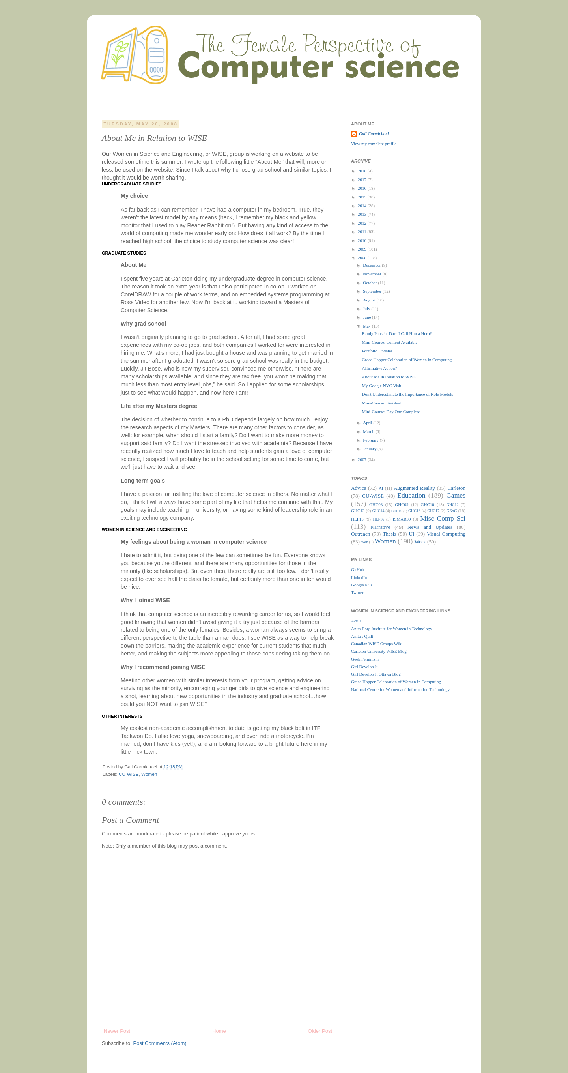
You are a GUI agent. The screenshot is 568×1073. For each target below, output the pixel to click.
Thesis (389, 534)
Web (364, 542)
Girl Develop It (364, 666)
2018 (363, 171)
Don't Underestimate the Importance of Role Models (407, 394)
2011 (362, 231)
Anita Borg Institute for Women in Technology (391, 628)
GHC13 (357, 510)
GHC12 (453, 504)
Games (455, 495)
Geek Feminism (365, 659)
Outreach (360, 534)
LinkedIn (359, 577)
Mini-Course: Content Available (389, 342)
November (372, 274)
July (367, 308)
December (372, 265)
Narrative (380, 527)
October (370, 282)
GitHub (357, 569)
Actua (356, 620)
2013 (363, 214)
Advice (358, 488)
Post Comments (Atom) (160, 1043)
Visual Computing (446, 534)
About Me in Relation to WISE (389, 377)
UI (411, 534)
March (369, 431)
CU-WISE (129, 774)
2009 (363, 249)
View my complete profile (373, 143)
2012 (363, 223)
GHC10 (427, 504)
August (370, 300)
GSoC (451, 510)
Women (149, 774)
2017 (363, 179)
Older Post (320, 1031)
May (367, 326)
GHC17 (433, 511)
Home (219, 1031)
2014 (363, 205)
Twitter (357, 592)
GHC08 (376, 504)
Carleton (456, 488)
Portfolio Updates (377, 350)
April (368, 422)
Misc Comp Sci (442, 518)
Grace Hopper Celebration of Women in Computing (407, 359)
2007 (363, 459)
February (371, 440)
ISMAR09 (402, 519)
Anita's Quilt (362, 636)
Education (411, 495)
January (370, 448)
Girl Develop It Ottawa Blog (376, 674)
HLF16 (378, 519)
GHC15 (396, 511)
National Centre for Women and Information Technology (400, 689)
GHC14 (378, 511)
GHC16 (414, 511)
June (367, 317)
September (373, 291)
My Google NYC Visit (381, 385)
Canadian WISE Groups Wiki (376, 643)
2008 (363, 257)
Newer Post (117, 1031)
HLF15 (357, 519)
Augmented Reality (414, 488)
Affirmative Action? (379, 368)
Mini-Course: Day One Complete (391, 411)
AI (381, 488)
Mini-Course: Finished (381, 403)
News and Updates (429, 527)
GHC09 (401, 504)
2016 (363, 188)
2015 (363, 197)
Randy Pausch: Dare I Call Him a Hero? (397, 333)
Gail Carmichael (374, 133)
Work (420, 542)
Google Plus (361, 584)
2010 (363, 240)
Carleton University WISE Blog (379, 651)
